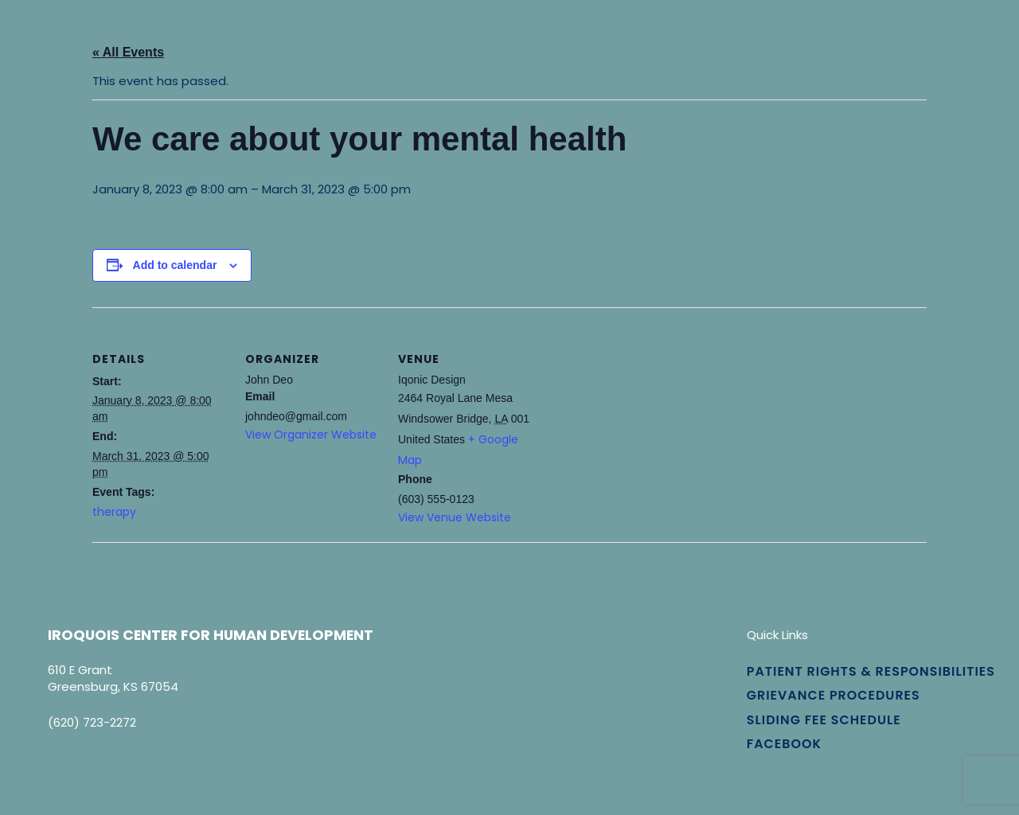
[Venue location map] (635, 417)
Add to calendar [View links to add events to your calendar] (175, 265)
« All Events (128, 52)
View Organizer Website (311, 435)
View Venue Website (454, 517)
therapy (114, 512)
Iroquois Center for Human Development (210, 635)
